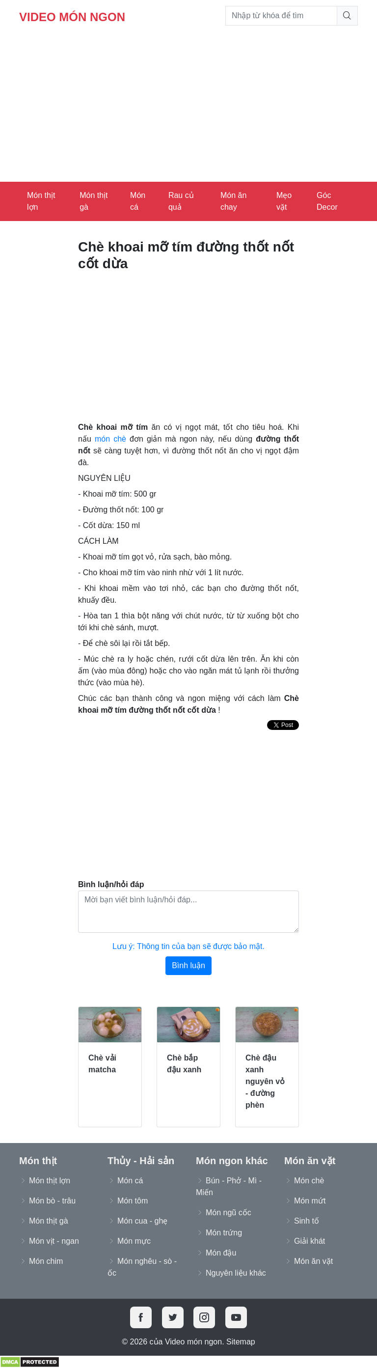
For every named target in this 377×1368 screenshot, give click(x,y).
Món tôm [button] (132, 1201)
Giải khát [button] (309, 1241)
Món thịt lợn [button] (49, 1180)
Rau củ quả (181, 201)
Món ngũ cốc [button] (228, 1212)
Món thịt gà (94, 201)
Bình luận (188, 965)
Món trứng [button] (224, 1232)
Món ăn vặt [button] (313, 1261)
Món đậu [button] (221, 1253)
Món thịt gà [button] (48, 1221)
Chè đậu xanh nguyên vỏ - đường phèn (265, 1081)
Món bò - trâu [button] (52, 1201)
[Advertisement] (188, 108)
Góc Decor (327, 201)
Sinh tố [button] (306, 1221)
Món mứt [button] (309, 1201)
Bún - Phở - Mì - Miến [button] (229, 1186)
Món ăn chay (233, 201)
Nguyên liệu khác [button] (236, 1273)
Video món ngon (72, 17)
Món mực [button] (134, 1241)
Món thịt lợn (41, 201)
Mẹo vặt (284, 201)
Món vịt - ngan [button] (54, 1241)
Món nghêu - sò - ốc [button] (142, 1267)
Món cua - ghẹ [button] (142, 1221)
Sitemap (240, 1342)
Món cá (137, 201)
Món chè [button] (309, 1180)
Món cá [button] (130, 1180)
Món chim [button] (46, 1261)
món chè (110, 439)
